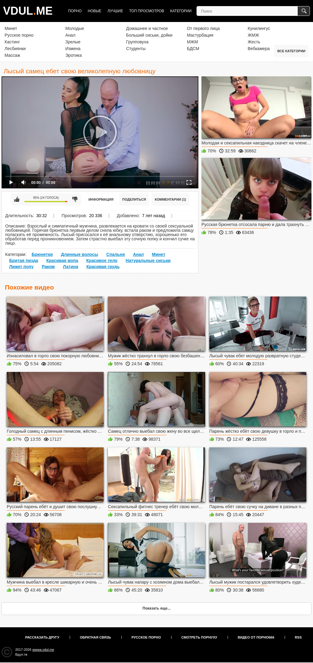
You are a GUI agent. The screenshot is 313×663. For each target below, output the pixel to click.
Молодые (74, 28)
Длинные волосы (79, 254)
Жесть (254, 41)
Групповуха (137, 41)
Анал (70, 35)
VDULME (28, 11)
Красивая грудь (103, 266)
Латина (70, 266)
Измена (72, 48)
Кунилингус (259, 28)
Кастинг (12, 41)
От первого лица (203, 28)
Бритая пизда (23, 260)
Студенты (135, 48)
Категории (181, 11)
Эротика (73, 55)
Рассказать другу (42, 637)
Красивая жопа (62, 260)
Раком (48, 266)
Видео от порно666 (256, 637)
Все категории (291, 51)
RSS (298, 637)
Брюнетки (42, 254)
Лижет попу (21, 266)
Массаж (12, 55)
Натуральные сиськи (148, 260)
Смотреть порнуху (199, 637)
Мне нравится (17, 199)
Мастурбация (200, 35)
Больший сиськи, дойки (149, 35)
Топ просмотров (146, 11)
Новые (94, 11)
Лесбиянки (15, 48)
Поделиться (134, 199)
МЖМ (192, 41)
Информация (100, 199)
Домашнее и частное (147, 28)
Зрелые (73, 41)
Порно (75, 11)
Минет (11, 28)
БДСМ (193, 48)
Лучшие (115, 11)
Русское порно (19, 35)
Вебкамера (259, 48)
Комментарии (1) (170, 199)
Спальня (115, 254)
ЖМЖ (253, 35)
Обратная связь (95, 637)
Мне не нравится (75, 199)
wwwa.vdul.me (43, 649)
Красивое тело (101, 260)
